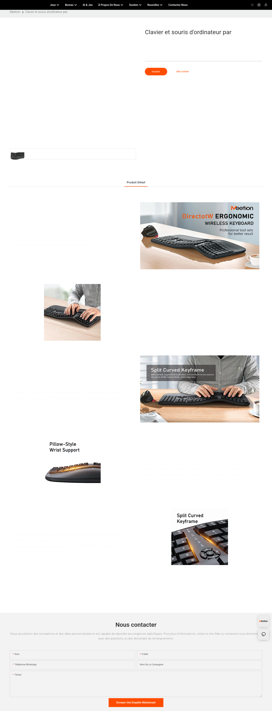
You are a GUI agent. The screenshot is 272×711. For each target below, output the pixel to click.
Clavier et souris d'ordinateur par (46, 12)
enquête (156, 71)
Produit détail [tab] (136, 182)
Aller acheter (182, 71)
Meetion (15, 12)
